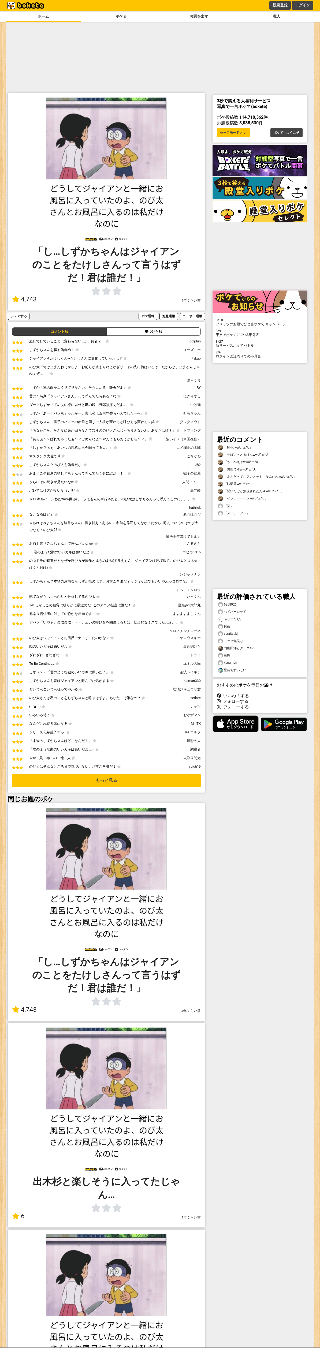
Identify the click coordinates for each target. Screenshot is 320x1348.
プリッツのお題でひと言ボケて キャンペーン (260, 322)
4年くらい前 (191, 300)
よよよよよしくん (187, 614)
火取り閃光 (192, 758)
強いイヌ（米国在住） (183, 439)
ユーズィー (192, 350)
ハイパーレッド (232, 611)
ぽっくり (194, 381)
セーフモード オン (233, 133)
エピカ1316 (192, 552)
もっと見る (106, 780)
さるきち (194, 544)
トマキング (192, 430)
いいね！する (233, 695)
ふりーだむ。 (230, 619)
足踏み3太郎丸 (189, 605)
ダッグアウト (190, 422)
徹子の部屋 (192, 473)
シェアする (19, 316)
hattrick (195, 508)
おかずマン (192, 715)
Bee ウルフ (192, 732)
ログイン (302, 5)
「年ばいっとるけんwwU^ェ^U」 (244, 454)
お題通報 (168, 316)
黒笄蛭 (195, 490)
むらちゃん (192, 413)
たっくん (194, 597)
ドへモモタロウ (188, 590)
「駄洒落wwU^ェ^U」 (236, 484)
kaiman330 (192, 681)
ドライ (195, 655)
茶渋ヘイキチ (190, 672)
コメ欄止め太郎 (188, 448)
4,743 (24, 299)
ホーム (43, 16)
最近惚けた (192, 646)
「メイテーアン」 (234, 513)
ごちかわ (194, 456)
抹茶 (224, 626)
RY (199, 388)
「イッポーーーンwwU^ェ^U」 (243, 498)
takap (196, 358)
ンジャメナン (190, 574)
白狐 (224, 655)
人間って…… (191, 482)
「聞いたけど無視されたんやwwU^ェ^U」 (251, 491)
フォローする (232, 701)
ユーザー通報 (192, 316)
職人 (276, 16)
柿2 (198, 465)
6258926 (227, 604)
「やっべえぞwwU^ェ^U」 (239, 462)
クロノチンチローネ (185, 631)
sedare (195, 698)
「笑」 (225, 506)
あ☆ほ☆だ (192, 514)
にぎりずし (192, 396)
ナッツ (195, 706)
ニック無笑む (230, 641)
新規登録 (280, 5)
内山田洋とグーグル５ (237, 648)
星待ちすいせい (232, 670)
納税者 (195, 749)
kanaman (227, 662)
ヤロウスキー (190, 638)
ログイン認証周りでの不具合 (260, 354)
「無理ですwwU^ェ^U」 (238, 469)
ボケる (121, 16)
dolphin (195, 341)
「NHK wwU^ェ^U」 (235, 447)
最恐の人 (194, 741)
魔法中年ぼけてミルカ (183, 537)
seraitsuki (228, 633)
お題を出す (198, 16)
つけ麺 (195, 405)
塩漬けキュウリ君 (187, 689)
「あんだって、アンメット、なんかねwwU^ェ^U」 (257, 476)
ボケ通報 (148, 316)
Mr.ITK (196, 724)
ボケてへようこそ (286, 133)
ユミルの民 (192, 664)
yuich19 (195, 766)
